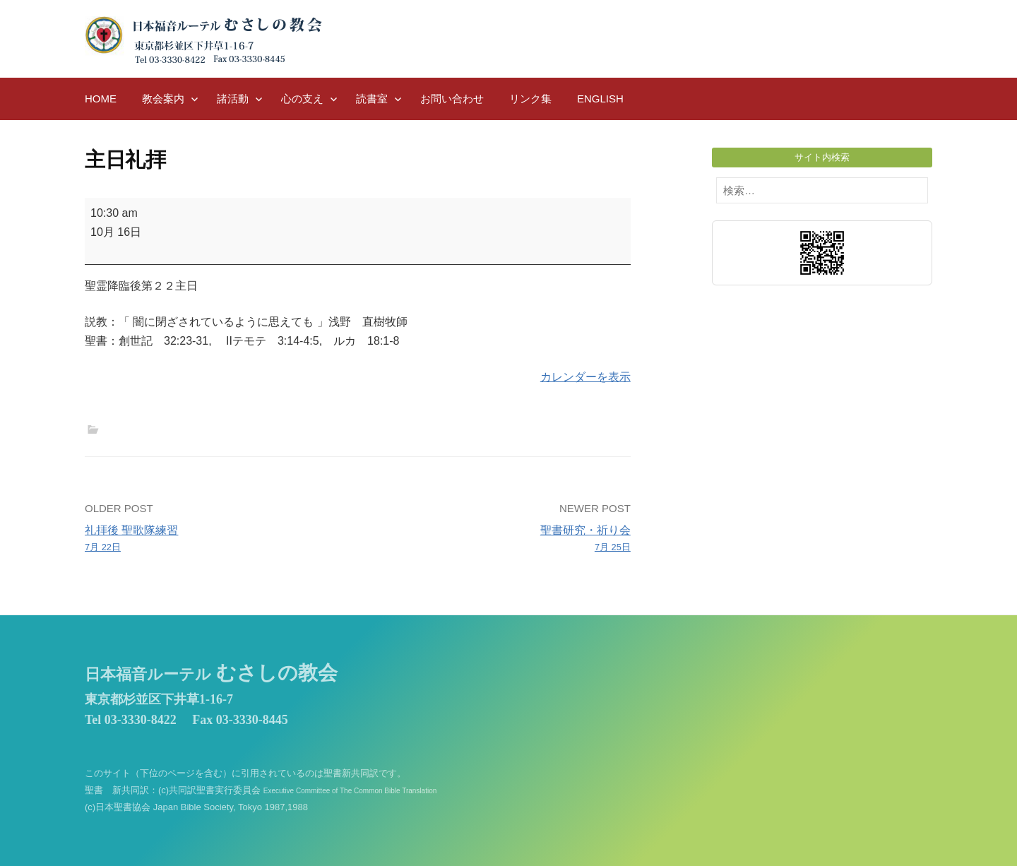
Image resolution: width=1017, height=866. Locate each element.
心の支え (302, 99)
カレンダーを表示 (585, 377)
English (600, 99)
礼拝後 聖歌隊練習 (216, 539)
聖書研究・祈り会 (500, 539)
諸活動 (233, 99)
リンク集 (530, 99)
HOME (101, 99)
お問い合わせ (452, 99)
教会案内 (163, 99)
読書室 (372, 99)
